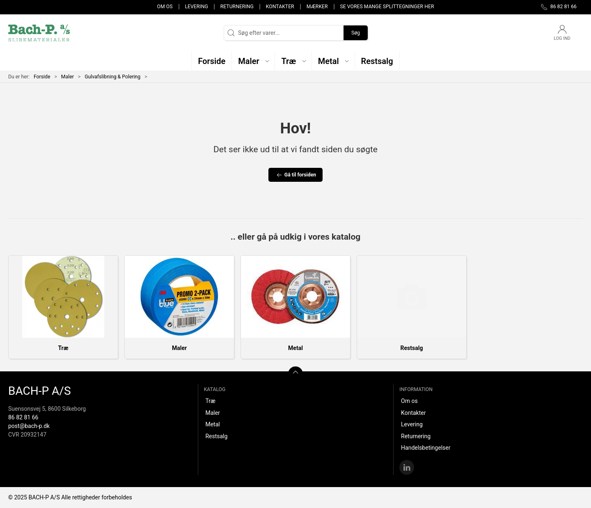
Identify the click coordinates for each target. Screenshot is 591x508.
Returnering (237, 6)
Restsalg (412, 348)
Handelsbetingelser (425, 447)
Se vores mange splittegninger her (387, 6)
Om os (165, 6)
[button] (253, 61)
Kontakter (280, 6)
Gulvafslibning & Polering (112, 77)
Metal (295, 348)
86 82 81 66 (23, 417)
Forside (42, 77)
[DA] (39, 32)
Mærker (317, 6)
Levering (196, 6)
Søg (355, 33)
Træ (63, 348)
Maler (67, 77)
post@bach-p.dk (29, 426)
